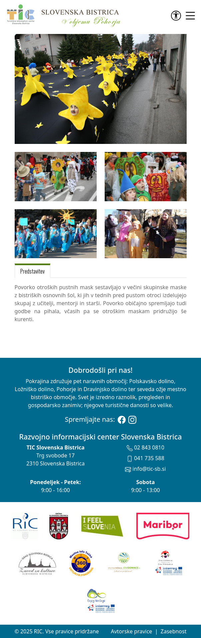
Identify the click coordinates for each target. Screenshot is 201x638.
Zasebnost (174, 631)
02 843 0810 (145, 447)
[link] (177, 16)
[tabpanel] (101, 303)
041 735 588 (145, 458)
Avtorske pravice (131, 631)
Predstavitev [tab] (32, 271)
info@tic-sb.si (145, 468)
